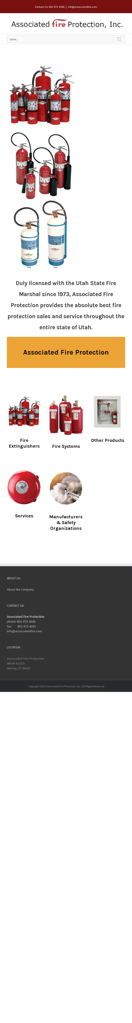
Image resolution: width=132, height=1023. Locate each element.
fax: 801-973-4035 (21, 626)
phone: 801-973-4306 (21, 621)
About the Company (20, 589)
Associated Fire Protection (25, 617)
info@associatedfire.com (82, 7)
